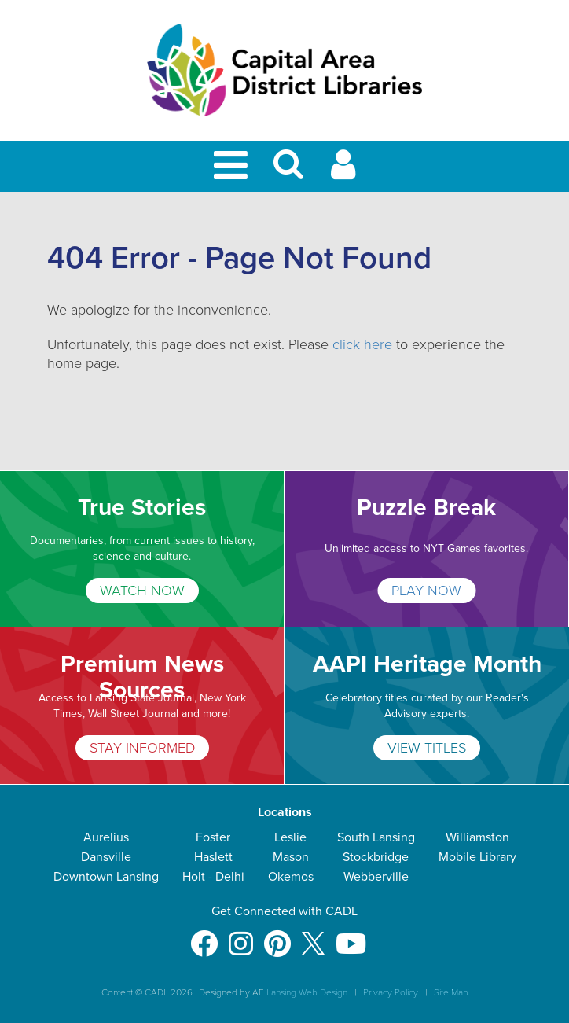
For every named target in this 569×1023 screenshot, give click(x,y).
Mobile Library (477, 857)
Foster (213, 837)
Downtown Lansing (106, 877)
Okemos (291, 877)
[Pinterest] (277, 936)
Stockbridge (376, 857)
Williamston (477, 837)
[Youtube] (351, 936)
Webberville (376, 877)
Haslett (213, 857)
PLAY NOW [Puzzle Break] (426, 590)
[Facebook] (204, 936)
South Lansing (376, 837)
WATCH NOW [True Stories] (142, 590)
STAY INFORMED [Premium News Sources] (142, 747)
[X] (313, 936)
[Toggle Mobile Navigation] (233, 166)
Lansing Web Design (306, 992)
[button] (288, 171)
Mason (291, 857)
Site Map (451, 992)
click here (362, 344)
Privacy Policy (390, 992)
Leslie (290, 837)
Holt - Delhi (213, 877)
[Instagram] (241, 936)
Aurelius (106, 837)
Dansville (106, 857)
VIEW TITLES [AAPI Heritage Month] (426, 747)
